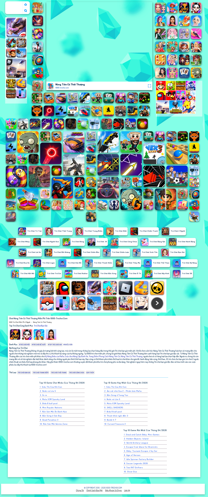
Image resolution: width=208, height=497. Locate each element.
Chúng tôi (80, 490)
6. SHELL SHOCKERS (113, 407)
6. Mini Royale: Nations (51, 407)
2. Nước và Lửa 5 (48, 391)
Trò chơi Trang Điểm (40, 372)
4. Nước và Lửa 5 (112, 399)
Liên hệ (127, 490)
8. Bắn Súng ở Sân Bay (51, 415)
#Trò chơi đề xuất (39, 344)
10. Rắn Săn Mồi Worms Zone (54, 424)
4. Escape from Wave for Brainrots (141, 447)
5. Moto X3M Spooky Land (117, 403)
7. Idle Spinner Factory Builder (139, 459)
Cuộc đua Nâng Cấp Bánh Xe (76, 356)
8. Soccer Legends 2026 (136, 463)
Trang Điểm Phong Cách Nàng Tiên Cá (104, 356)
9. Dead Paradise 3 (49, 420)
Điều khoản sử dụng (113, 490)
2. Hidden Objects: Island (136, 438)
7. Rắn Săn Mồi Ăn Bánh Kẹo (53, 411)
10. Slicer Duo (130, 471)
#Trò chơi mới (24, 344)
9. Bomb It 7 (110, 420)
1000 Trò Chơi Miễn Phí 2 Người (14, 4)
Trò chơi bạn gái (40, 325)
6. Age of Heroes (132, 455)
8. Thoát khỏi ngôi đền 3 (116, 415)
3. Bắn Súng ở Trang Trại (116, 395)
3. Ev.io (43, 395)
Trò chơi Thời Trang (58, 372)
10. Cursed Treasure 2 (115, 424)
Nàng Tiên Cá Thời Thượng (42, 322)
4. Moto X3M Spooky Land (52, 399)
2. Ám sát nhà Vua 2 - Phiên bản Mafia (123, 391)
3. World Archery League (136, 443)
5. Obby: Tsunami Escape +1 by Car (140, 451)
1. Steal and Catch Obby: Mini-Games (142, 434)
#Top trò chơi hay (55, 344)
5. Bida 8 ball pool (49, 403)
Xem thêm (90, 372)
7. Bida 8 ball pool (113, 411)
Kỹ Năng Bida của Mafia (54, 356)
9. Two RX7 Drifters (133, 467)
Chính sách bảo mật (94, 490)
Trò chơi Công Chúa (76, 372)
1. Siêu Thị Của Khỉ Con (51, 387)
